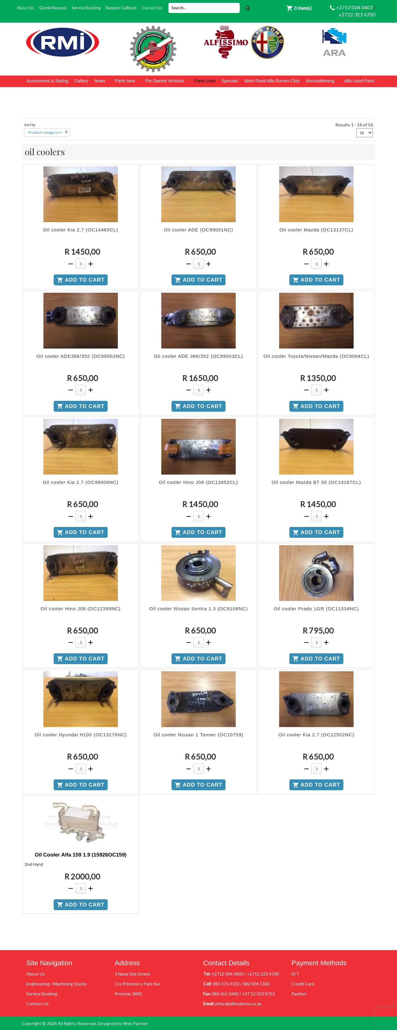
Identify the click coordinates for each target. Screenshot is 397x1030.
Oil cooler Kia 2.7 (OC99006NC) (80, 482)
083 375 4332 (226, 983)
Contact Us (152, 7)
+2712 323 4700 (356, 14)
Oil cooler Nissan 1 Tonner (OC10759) (198, 734)
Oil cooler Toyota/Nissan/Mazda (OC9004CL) (316, 356)
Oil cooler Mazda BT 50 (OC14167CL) (316, 482)
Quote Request (53, 7)
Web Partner (135, 1023)
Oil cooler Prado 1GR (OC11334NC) (316, 608)
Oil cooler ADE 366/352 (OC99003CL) (198, 356)
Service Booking (86, 7)
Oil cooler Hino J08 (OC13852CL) (198, 482)
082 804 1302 (256, 983)
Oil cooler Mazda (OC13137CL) (316, 229)
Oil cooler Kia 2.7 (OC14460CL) (80, 229)
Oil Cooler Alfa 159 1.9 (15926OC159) (81, 855)
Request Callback (121, 7)
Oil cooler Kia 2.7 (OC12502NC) (316, 734)
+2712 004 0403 (355, 7)
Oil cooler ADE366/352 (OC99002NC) (81, 356)
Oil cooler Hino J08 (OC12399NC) (81, 608)
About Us (25, 7)
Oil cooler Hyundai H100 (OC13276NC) (80, 734)
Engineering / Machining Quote (56, 983)
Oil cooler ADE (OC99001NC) (198, 229)
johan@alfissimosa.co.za (238, 1003)
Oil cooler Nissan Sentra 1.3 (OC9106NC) (198, 608)
